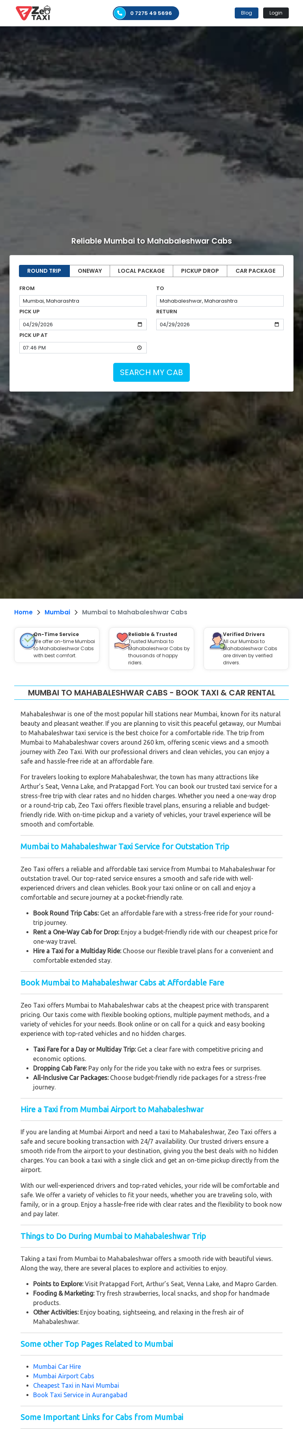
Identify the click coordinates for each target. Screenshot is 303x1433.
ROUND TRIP (44, 271)
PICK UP (29, 311)
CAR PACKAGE (255, 271)
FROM (27, 288)
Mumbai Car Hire (57, 1366)
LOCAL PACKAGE (141, 271)
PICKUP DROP (200, 271)
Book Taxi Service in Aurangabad (80, 1394)
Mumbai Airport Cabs (63, 1375)
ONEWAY (90, 271)
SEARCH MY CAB (151, 372)
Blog (246, 12)
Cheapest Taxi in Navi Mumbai (76, 1385)
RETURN (166, 311)
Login (275, 12)
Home (23, 612)
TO (160, 288)
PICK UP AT (33, 335)
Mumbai (57, 612)
